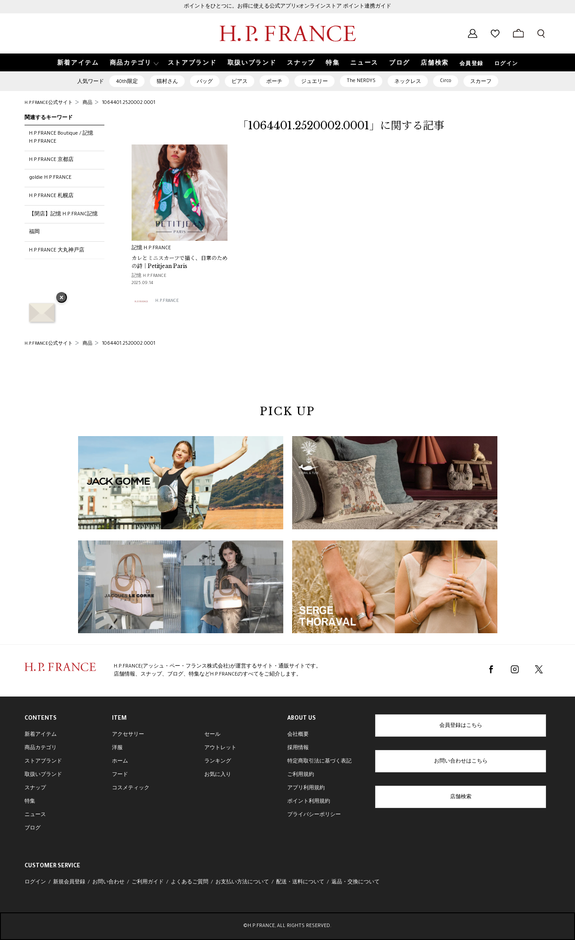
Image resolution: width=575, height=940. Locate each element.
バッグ (205, 82)
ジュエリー (314, 82)
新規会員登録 (69, 882)
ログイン (506, 64)
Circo (445, 81)
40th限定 (127, 82)
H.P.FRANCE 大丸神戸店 (56, 250)
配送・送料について (300, 882)
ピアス (240, 82)
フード (120, 775)
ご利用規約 (300, 775)
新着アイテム (41, 735)
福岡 (34, 232)
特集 (30, 801)
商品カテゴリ (41, 748)
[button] (133, 63)
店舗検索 (461, 797)
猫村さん (167, 82)
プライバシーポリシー (314, 815)
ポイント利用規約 (308, 801)
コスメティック (130, 788)
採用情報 (298, 748)
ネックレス (407, 82)
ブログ (33, 828)
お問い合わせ (108, 882)
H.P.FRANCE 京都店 (51, 160)
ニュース (35, 815)
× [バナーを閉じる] (61, 298)
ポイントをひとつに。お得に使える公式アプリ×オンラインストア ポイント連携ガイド (287, 6)
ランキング (217, 761)
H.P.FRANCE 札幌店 (51, 196)
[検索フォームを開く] (541, 33)
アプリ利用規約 (306, 788)
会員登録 (471, 64)
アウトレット (220, 748)
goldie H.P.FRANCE (50, 178)
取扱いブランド (43, 775)
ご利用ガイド (148, 882)
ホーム (120, 761)
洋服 (117, 748)
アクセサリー (128, 735)
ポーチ (274, 82)
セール (212, 735)
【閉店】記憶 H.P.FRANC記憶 (63, 214)
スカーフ (481, 82)
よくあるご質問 (189, 882)
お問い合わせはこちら (461, 761)
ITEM (119, 719)
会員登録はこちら (460, 726)
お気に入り (217, 775)
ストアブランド (43, 761)
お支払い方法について (242, 882)
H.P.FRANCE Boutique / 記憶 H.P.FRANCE (61, 137)
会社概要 (298, 735)
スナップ (35, 788)
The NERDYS (361, 81)
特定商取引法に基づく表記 (319, 761)
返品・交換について (355, 882)
